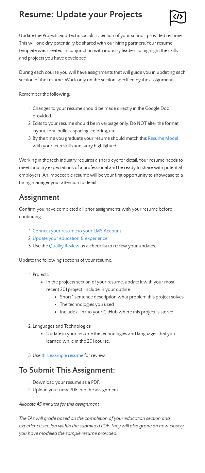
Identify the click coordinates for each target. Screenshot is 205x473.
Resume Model (163, 138)
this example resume (62, 355)
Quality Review (64, 246)
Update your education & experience (70, 238)
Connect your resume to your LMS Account (77, 231)
